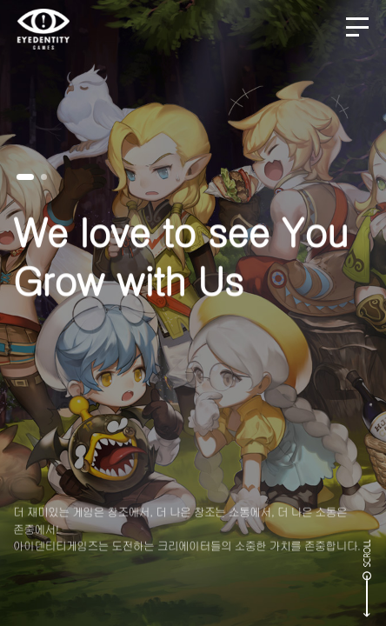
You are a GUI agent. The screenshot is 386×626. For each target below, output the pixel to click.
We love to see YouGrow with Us (180, 265)
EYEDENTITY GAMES (43, 29)
